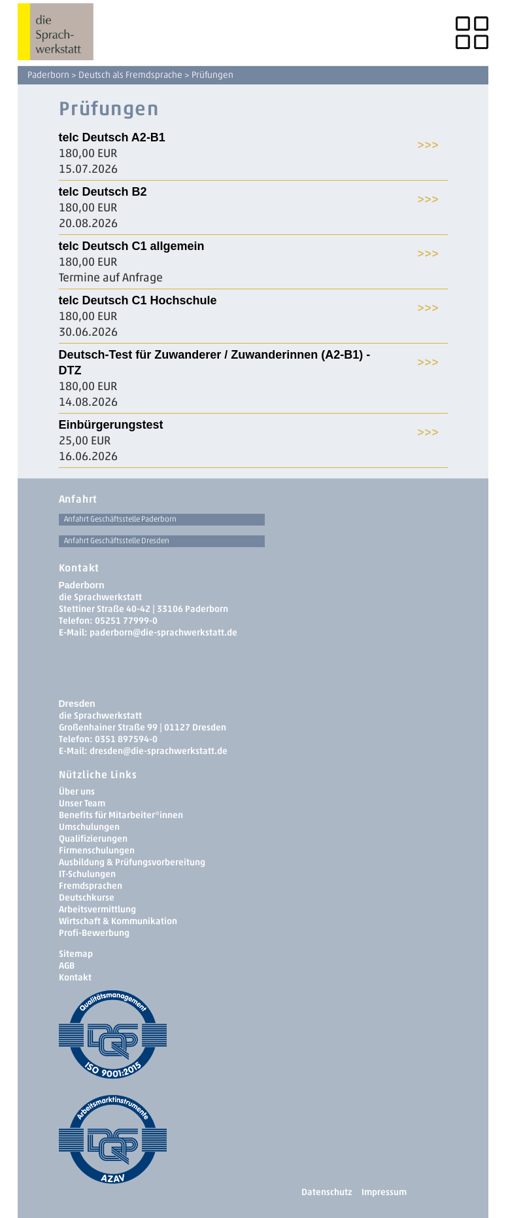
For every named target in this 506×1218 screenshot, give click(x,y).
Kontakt (75, 977)
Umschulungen (89, 827)
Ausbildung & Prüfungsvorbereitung (132, 862)
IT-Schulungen (87, 874)
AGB (67, 965)
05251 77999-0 (126, 620)
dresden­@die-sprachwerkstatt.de (159, 751)
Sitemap (76, 953)
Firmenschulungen (97, 850)
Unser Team (82, 803)
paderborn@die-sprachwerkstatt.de (163, 632)
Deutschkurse (86, 897)
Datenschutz (326, 1192)
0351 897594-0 (126, 739)
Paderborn (48, 75)
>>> (428, 144)
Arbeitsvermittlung (97, 909)
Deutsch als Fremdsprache (130, 75)
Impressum (384, 1192)
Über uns (77, 791)
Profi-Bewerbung (94, 933)
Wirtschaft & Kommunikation (118, 921)
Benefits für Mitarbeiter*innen (121, 815)
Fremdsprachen (90, 885)
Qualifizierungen (93, 838)
